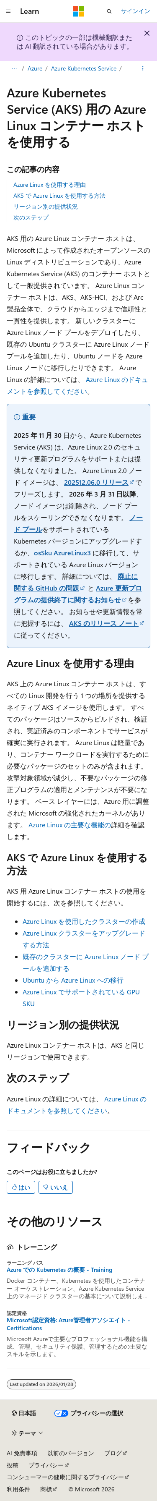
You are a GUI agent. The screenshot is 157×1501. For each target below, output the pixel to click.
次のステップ (31, 217)
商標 (46, 1489)
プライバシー (46, 1465)
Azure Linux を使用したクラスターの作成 (84, 921)
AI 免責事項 (22, 1453)
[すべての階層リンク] (14, 68)
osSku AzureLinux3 (62, 552)
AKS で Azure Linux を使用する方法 (59, 195)
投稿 (12, 1465)
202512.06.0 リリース (96, 482)
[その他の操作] (143, 68)
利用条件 (18, 1489)
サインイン (135, 11)
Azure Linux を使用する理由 (49, 184)
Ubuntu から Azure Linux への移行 (73, 979)
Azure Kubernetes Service (83, 68)
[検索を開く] (109, 11)
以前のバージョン (70, 1453)
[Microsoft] (78, 11)
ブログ (113, 1453)
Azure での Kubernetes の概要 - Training (59, 1269)
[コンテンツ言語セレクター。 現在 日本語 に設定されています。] (24, 1413)
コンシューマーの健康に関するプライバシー (65, 1477)
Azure (35, 68)
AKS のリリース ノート (104, 623)
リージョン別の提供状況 (45, 206)
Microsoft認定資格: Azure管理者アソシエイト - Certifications (68, 1323)
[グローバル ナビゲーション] (8, 11)
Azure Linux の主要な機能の (69, 824)
